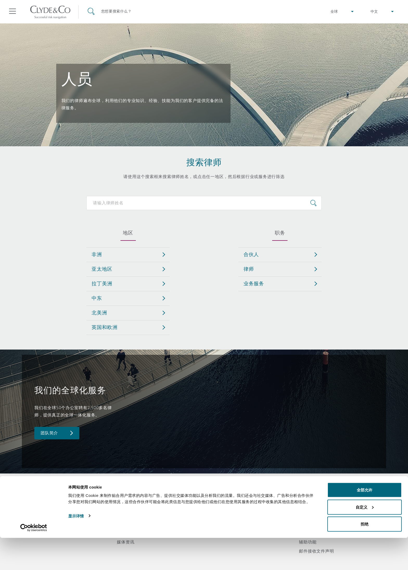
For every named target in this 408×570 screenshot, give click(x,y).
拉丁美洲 (102, 283)
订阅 (212, 505)
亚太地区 (102, 269)
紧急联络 (223, 496)
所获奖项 (125, 505)
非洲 (97, 254)
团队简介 (49, 433)
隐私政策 (307, 505)
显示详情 (76, 548)
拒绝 (364, 556)
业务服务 (254, 283)
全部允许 (364, 522)
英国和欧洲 (104, 327)
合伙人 (251, 254)
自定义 (365, 539)
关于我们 (125, 496)
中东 (97, 298)
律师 (249, 269)
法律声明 (307, 496)
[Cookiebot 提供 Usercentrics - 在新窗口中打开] (33, 560)
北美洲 (99, 312)
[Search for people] (203, 203)
